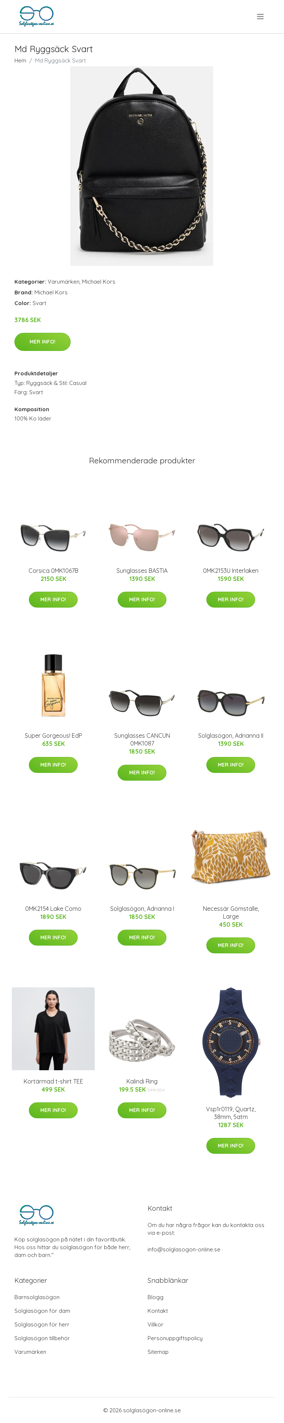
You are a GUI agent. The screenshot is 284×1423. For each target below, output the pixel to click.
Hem (20, 60)
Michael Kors (98, 281)
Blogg (155, 1297)
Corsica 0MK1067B (53, 570)
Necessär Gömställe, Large (231, 912)
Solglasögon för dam (42, 1310)
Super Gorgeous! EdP (53, 735)
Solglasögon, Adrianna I (142, 908)
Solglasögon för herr (42, 1324)
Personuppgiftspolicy (175, 1338)
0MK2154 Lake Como (53, 908)
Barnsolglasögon (37, 1297)
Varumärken (64, 281)
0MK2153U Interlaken (230, 570)
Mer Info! (42, 341)
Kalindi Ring (142, 1081)
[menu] (261, 16)
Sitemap (158, 1351)
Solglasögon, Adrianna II (230, 735)
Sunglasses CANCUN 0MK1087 (142, 739)
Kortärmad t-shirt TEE (53, 1081)
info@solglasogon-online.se (184, 1249)
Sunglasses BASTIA (142, 570)
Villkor (155, 1324)
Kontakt (158, 1310)
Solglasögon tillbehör (42, 1338)
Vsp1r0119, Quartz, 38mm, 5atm (231, 1113)
